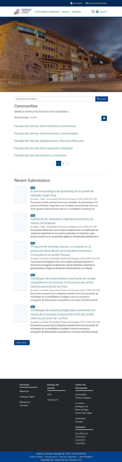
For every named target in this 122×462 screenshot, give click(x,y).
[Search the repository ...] (54, 99)
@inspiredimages (112, 90)
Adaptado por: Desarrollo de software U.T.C (61, 459)
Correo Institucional (96, 3)
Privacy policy (51, 456)
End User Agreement (68, 456)
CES (49, 394)
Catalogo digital (27, 396)
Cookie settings (36, 456)
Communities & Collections (47, 11)
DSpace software (44, 453)
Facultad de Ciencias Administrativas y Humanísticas (46, 133)
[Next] (68, 163)
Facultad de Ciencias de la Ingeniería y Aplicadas (43, 148)
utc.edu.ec (76, 3)
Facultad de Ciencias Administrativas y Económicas (44, 126)
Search (101, 98)
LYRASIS (81, 453)
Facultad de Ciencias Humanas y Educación (40, 155)
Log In (103, 11)
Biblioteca (24, 391)
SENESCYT (52, 399)
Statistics (76, 11)
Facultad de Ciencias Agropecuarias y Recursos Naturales (49, 141)
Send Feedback (86, 456)
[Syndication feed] (104, 118)
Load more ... (22, 342)
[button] (97, 11)
